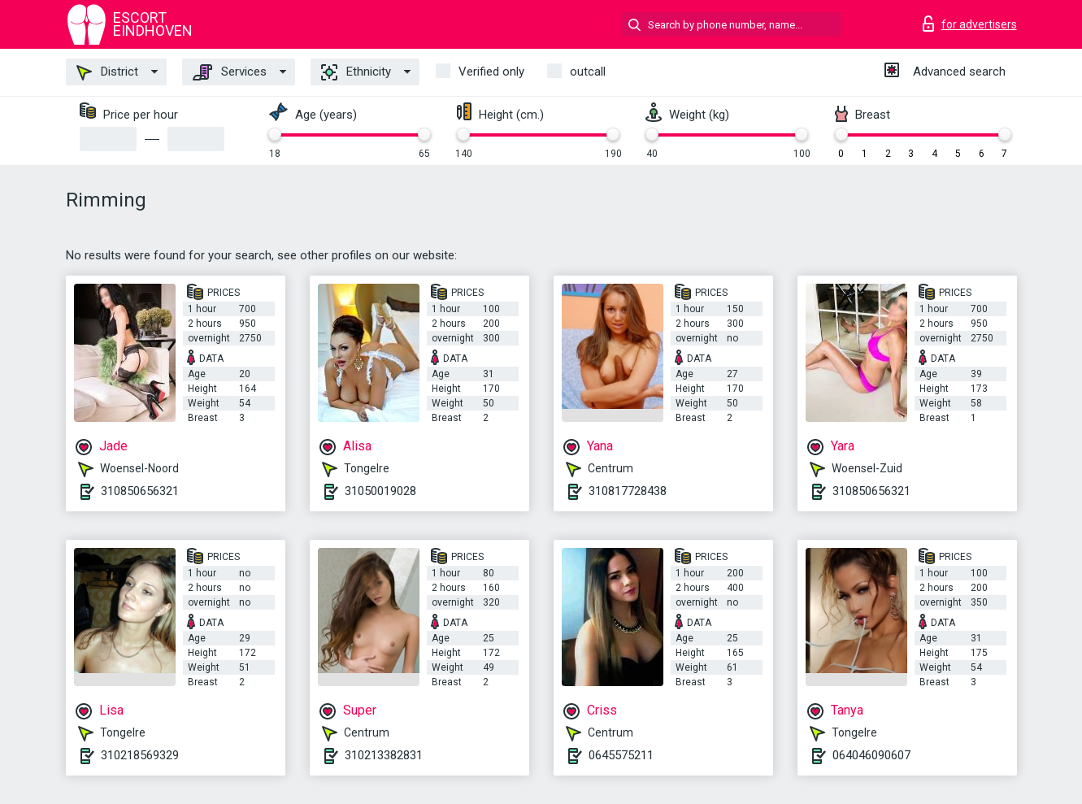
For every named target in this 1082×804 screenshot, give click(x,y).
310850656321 (140, 491)
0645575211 (621, 755)
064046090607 (871, 755)
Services (230, 72)
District (107, 72)
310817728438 (628, 491)
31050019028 (380, 491)
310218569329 (140, 755)
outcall (588, 71)
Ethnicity (356, 72)
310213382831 (384, 755)
